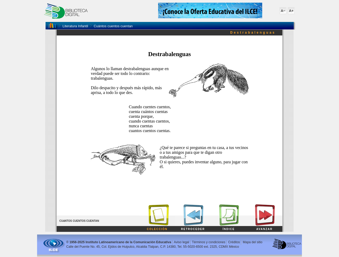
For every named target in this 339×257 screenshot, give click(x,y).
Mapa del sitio (252, 242)
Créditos (234, 242)
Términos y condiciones (208, 242)
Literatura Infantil (75, 26)
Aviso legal (181, 242)
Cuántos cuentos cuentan (113, 26)
